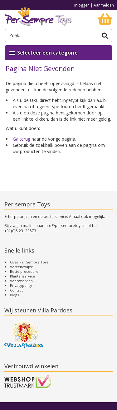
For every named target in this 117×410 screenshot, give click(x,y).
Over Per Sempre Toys (29, 262)
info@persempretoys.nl (65, 225)
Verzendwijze (21, 266)
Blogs (14, 294)
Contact (16, 290)
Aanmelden (104, 5)
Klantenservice (22, 276)
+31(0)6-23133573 (20, 231)
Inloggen (82, 5)
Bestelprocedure (24, 271)
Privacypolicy (21, 285)
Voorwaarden (21, 280)
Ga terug (21, 139)
